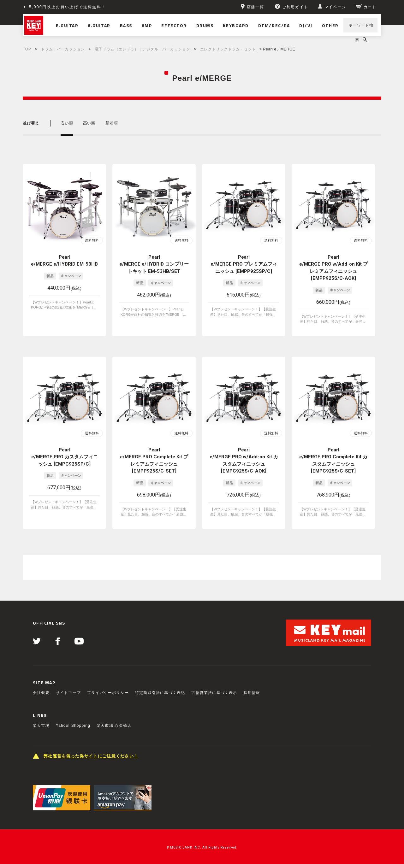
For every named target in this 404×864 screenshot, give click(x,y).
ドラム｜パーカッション (63, 49)
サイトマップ (68, 693)
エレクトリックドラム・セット (228, 49)
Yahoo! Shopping (73, 725)
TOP (27, 49)
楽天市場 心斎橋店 (114, 725)
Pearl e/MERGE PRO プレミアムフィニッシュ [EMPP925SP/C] (244, 264)
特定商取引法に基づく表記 (160, 693)
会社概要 (41, 693)
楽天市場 (41, 725)
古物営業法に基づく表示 (214, 693)
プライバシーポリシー (108, 693)
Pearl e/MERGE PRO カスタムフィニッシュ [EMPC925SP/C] (64, 457)
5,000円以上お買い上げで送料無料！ (67, 7)
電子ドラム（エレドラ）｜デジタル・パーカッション (142, 49)
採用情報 (252, 693)
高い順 (89, 123)
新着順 (111, 123)
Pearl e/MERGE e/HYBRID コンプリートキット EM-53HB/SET (154, 264)
